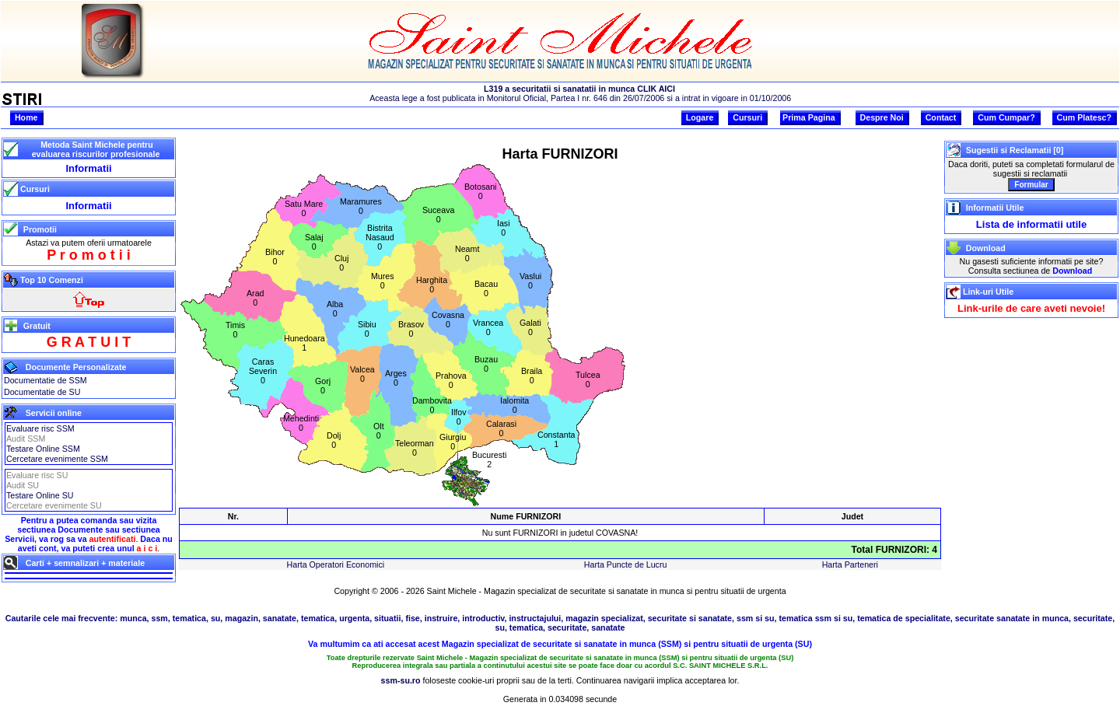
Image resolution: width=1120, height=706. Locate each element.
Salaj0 (314, 241)
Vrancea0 (488, 327)
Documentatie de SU (42, 392)
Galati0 (530, 327)
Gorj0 (323, 385)
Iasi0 (503, 227)
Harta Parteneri (850, 564)
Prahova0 (451, 380)
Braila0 (531, 375)
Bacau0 (486, 288)
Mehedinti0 (301, 423)
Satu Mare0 (304, 208)
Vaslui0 (530, 280)
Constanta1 (556, 439)
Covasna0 (448, 319)
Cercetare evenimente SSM (57, 458)
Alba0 (335, 308)
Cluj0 (341, 262)
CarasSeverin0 (263, 371)
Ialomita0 (514, 405)
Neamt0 (467, 253)
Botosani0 (480, 191)
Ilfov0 (459, 416)
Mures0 (382, 280)
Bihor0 (275, 256)
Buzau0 (486, 364)
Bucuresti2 (489, 459)
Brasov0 (411, 329)
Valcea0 (362, 374)
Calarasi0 (501, 428)
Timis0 (235, 329)
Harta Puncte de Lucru (625, 564)
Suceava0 (438, 214)
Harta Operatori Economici (336, 564)
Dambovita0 (432, 405)
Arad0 (255, 297)
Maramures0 (361, 206)
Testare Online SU (39, 495)
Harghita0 (431, 284)
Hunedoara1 (304, 343)
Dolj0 (334, 440)
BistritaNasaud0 (380, 237)
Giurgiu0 (452, 441)
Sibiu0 (367, 329)
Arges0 (396, 378)
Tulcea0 (588, 379)
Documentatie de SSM (45, 380)
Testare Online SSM (43, 448)
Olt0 (378, 430)
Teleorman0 (414, 448)
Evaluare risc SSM (40, 428)
